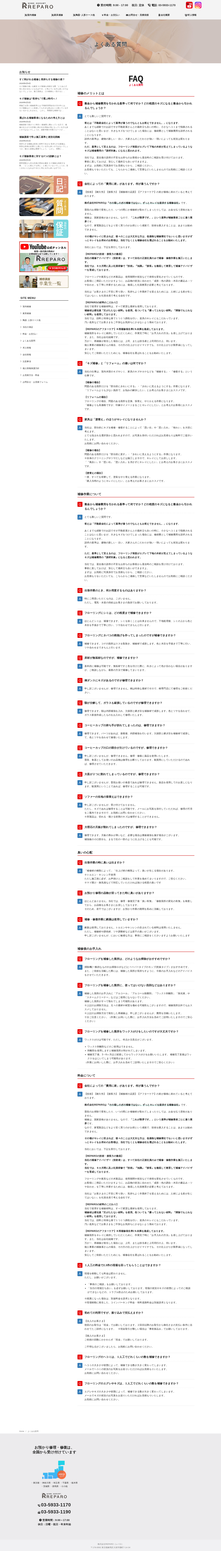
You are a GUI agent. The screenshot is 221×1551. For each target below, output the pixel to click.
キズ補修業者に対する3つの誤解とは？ (40, 156)
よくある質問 (29, 341)
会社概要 (164, 15)
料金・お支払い (110, 15)
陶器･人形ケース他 (84, 15)
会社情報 (27, 354)
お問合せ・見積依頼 (137, 15)
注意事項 (27, 361)
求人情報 (190, 15)
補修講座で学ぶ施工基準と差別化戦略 (39, 137)
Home (22, 1431)
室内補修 (30, 15)
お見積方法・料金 (31, 375)
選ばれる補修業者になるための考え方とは (42, 118)
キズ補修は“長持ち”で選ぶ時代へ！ (38, 98)
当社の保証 (28, 327)
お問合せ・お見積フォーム (35, 382)
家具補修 (57, 15)
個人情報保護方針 (31, 368)
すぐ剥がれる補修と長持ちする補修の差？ (42, 79)
